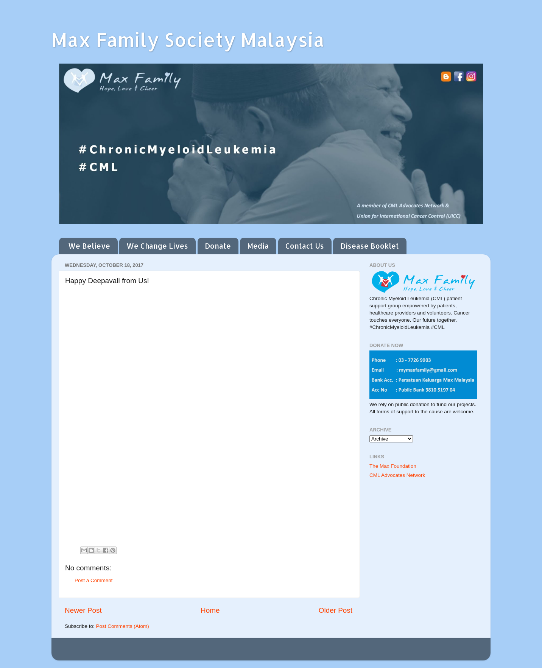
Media (258, 246)
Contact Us (304, 246)
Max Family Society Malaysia (187, 39)
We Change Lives (157, 246)
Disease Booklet (369, 246)
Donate (218, 246)
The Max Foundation (392, 466)
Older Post (335, 610)
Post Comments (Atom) (122, 626)
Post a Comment (94, 580)
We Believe (89, 246)
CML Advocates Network (397, 475)
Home (210, 610)
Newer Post (83, 610)
